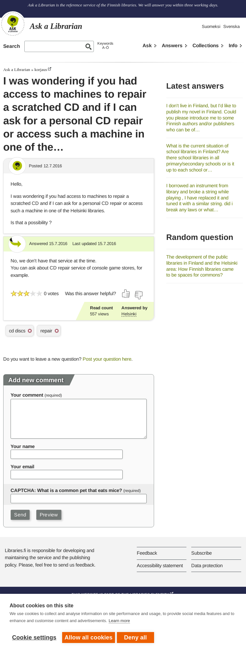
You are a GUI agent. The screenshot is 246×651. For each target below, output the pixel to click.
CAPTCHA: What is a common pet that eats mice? (66, 490)
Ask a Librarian (16, 69)
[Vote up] (126, 293)
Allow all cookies (89, 637)
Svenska (231, 26)
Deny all (136, 637)
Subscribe (201, 553)
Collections (206, 45)
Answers (172, 45)
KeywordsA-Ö (105, 45)
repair (46, 330)
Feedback (147, 553)
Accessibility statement (160, 565)
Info (233, 45)
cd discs (17, 330)
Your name (23, 446)
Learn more (119, 622)
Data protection (207, 565)
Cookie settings (34, 637)
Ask (147, 45)
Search (11, 46)
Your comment (27, 395)
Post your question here (107, 359)
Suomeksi (211, 26)
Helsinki (128, 314)
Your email (22, 466)
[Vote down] (138, 295)
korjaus (40, 69)
